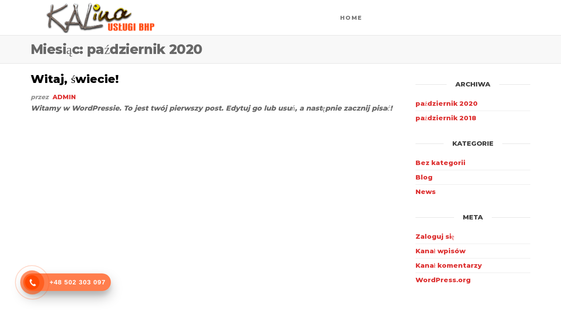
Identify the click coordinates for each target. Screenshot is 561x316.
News (425, 191)
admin (64, 97)
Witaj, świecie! (75, 79)
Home (351, 17)
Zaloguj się (434, 236)
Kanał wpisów (440, 251)
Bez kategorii (440, 162)
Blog (424, 177)
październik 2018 (446, 118)
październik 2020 (446, 103)
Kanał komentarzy (448, 265)
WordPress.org (443, 280)
